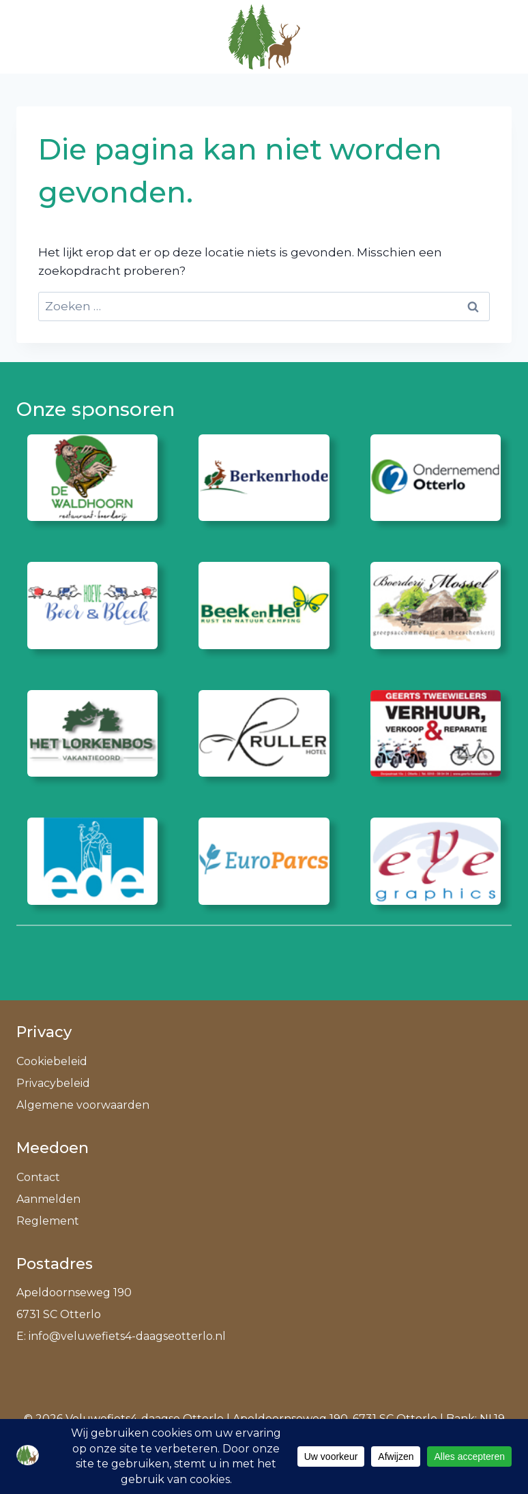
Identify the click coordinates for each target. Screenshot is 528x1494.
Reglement (47, 1220)
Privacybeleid (53, 1083)
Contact (38, 1177)
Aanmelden (48, 1199)
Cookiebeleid (51, 1061)
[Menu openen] (495, 36)
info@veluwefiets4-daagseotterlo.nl (127, 1336)
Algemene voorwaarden (82, 1105)
